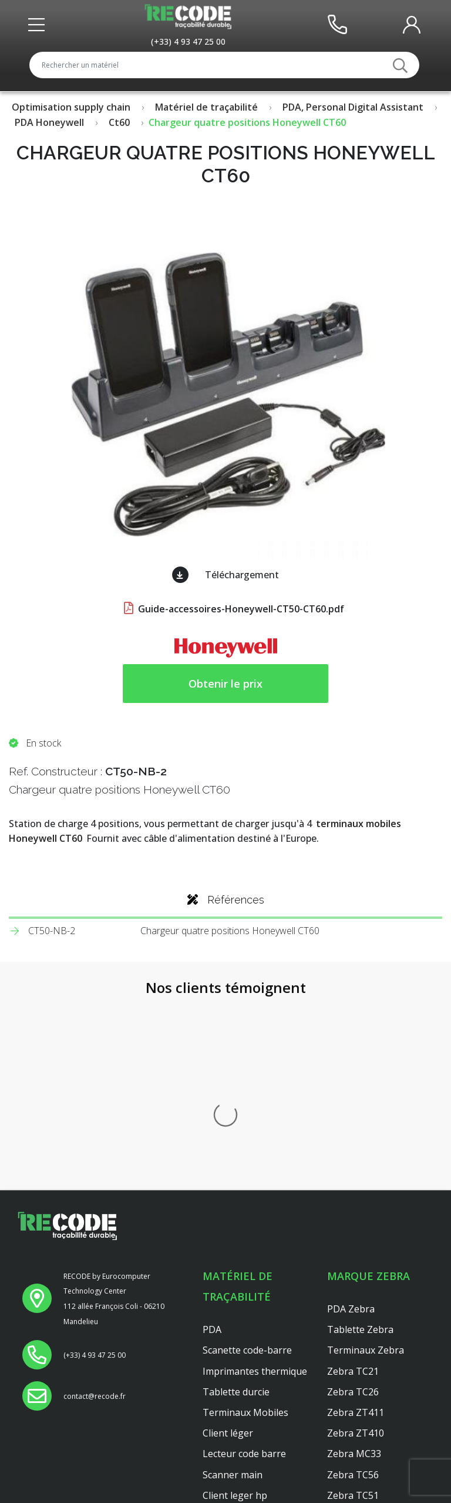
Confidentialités (237, 1466)
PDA (212, 1134)
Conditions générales (250, 1487)
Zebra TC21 (353, 1175)
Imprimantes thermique (255, 1175)
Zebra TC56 (353, 1279)
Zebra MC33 (354, 1258)
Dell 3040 (223, 1341)
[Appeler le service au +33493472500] (188, 41)
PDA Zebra (351, 1113)
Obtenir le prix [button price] (225, 683)
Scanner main (232, 1279)
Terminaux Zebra (365, 1155)
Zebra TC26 (353, 1196)
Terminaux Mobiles (245, 1217)
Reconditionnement (246, 1425)
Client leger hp (235, 1300)
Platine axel (228, 1320)
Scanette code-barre (247, 1155)
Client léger (228, 1238)
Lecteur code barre (244, 1258)
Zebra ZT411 (355, 1217)
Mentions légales (240, 1445)
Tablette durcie (236, 1196)
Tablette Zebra (360, 1134)
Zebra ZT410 (355, 1238)
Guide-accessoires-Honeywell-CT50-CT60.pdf (233, 608)
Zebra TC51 (353, 1300)
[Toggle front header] (39, 24)
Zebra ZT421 (355, 1320)
